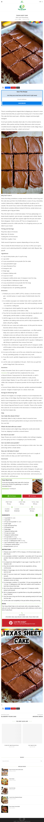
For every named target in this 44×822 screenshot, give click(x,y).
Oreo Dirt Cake (12, 788)
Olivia (20, 19)
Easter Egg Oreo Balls (32, 745)
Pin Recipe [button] (32, 496)
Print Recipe (12, 496)
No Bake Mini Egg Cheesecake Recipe (12, 745)
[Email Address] (22, 99)
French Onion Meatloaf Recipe (15, 797)
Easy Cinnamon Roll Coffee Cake (16, 769)
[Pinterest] (40, 1)
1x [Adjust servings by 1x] (36, 515)
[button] (2, 489)
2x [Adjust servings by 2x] (38, 515)
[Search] (42, 1)
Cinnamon (4, 373)
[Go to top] (22, 820)
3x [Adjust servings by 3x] (40, 515)
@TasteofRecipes (25, 624)
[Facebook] (39, 1)
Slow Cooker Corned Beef (14, 806)
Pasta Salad (11, 778)
